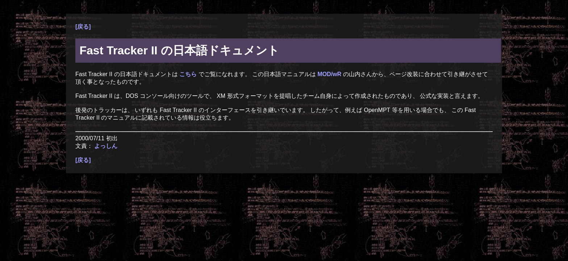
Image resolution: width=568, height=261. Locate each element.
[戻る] (83, 27)
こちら (188, 74)
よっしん (105, 146)
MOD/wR (330, 74)
